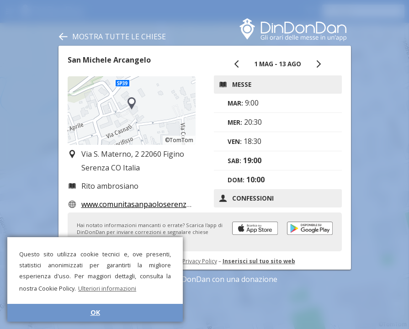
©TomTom (179, 140)
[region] (132, 110)
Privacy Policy (199, 261)
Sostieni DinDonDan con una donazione (204, 279)
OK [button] (95, 312)
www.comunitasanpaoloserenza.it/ (140, 204)
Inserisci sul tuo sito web (259, 261)
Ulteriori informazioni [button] (107, 288)
